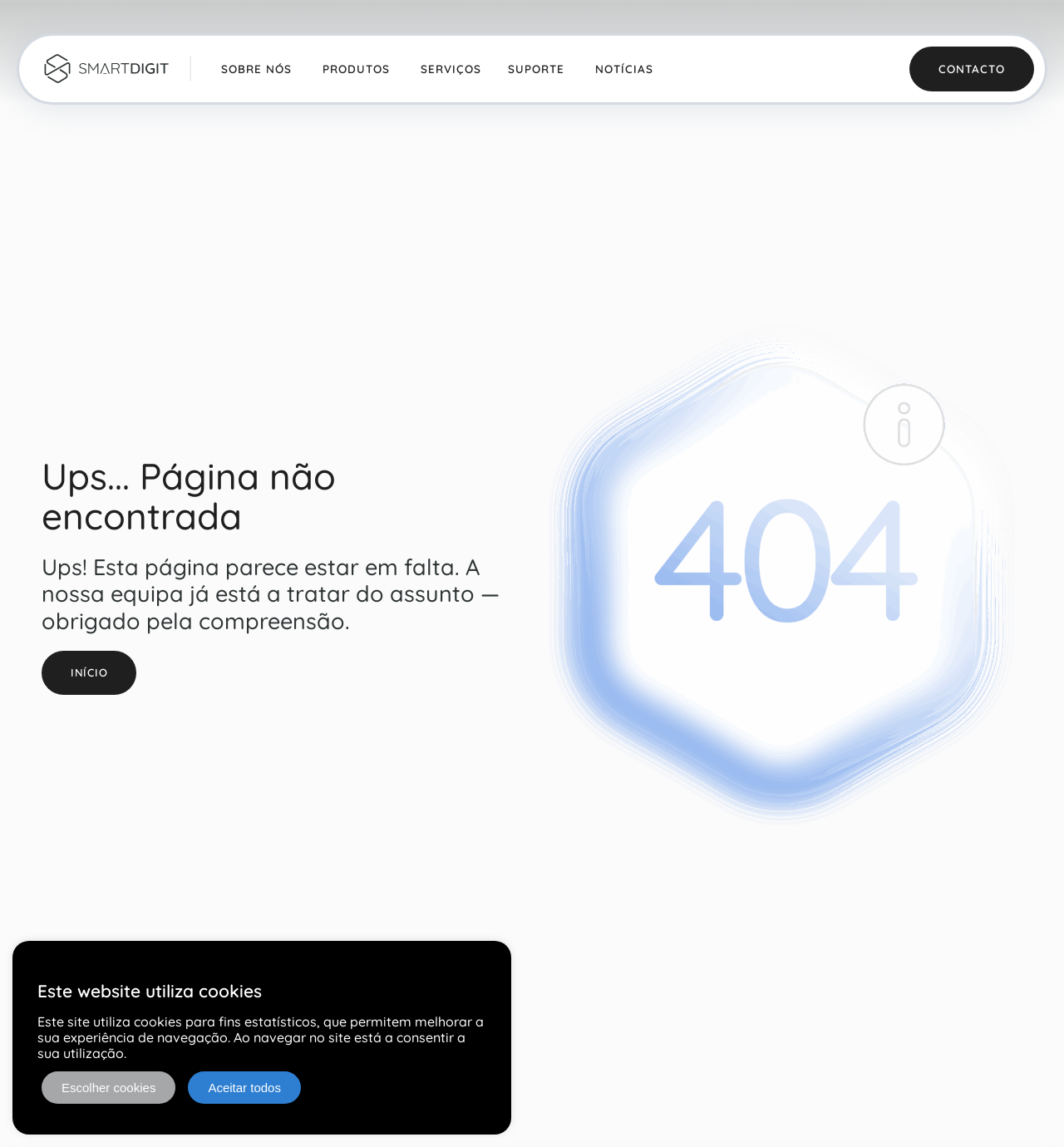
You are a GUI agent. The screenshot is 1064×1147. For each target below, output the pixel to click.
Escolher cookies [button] (108, 1088)
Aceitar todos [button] (244, 1088)
